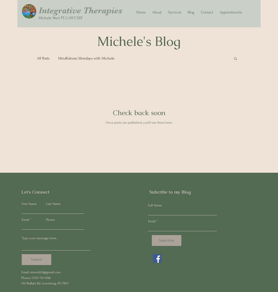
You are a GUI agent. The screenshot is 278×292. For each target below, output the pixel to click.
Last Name (53, 204)
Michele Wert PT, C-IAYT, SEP (60, 18)
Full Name (155, 205)
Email (25, 219)
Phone (50, 219)
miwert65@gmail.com (45, 272)
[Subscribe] (166, 240)
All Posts (43, 58)
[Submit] (36, 259)
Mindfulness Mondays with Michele (86, 58)
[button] (235, 59)
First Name (29, 204)
